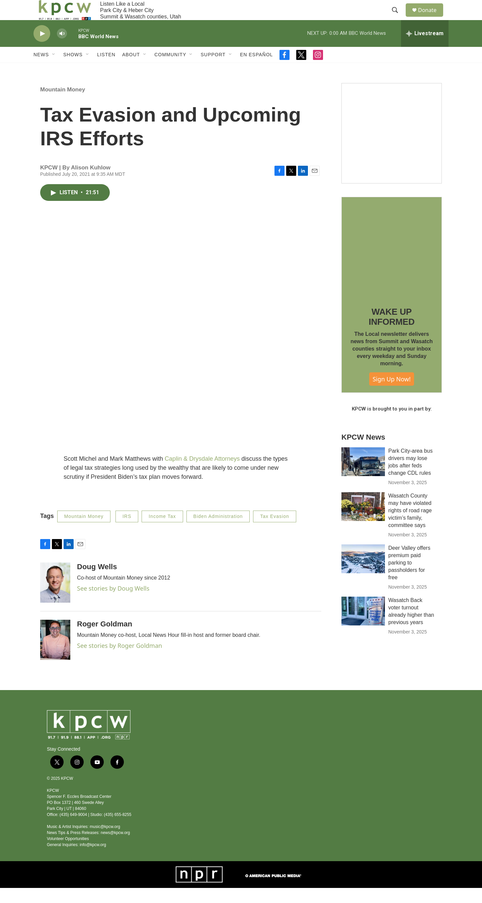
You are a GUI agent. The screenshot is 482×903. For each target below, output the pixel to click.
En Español (256, 69)
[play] (41, 49)
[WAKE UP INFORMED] (391, 262)
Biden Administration (218, 531)
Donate (431, 17)
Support (212, 69)
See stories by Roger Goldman (119, 661)
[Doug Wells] (55, 598)
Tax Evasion (274, 531)
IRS (127, 531)
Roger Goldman (104, 639)
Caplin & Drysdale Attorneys (202, 473)
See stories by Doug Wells (113, 603)
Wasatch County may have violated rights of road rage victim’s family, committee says (410, 525)
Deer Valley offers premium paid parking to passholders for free (409, 577)
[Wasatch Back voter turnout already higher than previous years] (363, 626)
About (131, 69)
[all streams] (425, 48)
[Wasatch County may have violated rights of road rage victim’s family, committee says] (363, 521)
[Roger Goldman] (55, 655)
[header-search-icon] (398, 18)
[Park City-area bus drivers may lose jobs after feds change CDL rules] (363, 476)
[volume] (62, 48)
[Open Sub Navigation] (54, 69)
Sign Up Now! (392, 394)
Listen (106, 69)
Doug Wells (97, 582)
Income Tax (162, 531)
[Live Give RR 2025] (391, 148)
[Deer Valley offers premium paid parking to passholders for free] (363, 573)
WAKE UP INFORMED (391, 332)
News (41, 69)
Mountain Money (62, 104)
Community (170, 69)
